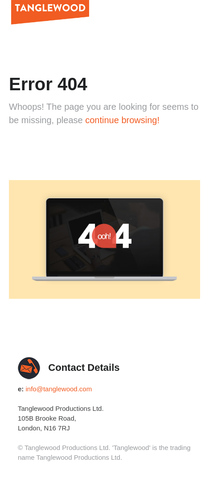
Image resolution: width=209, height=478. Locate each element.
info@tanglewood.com (59, 389)
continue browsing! (122, 120)
